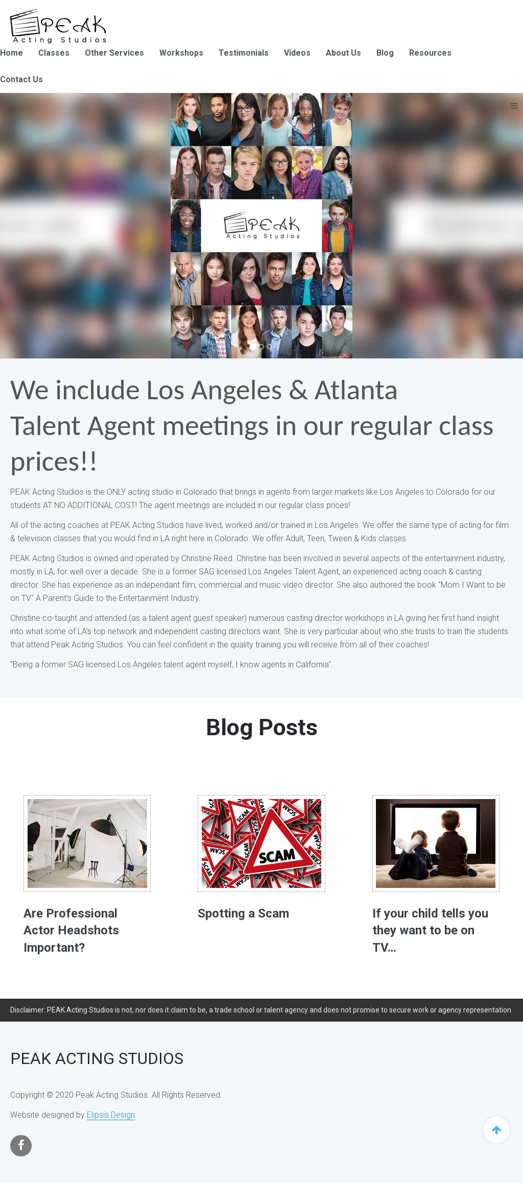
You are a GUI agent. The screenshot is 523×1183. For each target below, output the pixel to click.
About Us (343, 53)
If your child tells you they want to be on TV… (430, 930)
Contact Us (21, 79)
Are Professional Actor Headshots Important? (71, 930)
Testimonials (244, 53)
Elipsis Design (111, 1115)
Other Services (114, 53)
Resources (430, 53)
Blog (385, 53)
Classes (53, 53)
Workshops (181, 53)
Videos (297, 53)
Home (11, 53)
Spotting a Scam (243, 913)
